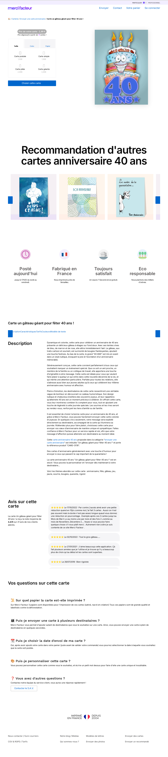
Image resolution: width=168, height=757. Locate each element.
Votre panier (133, 8)
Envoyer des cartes (134, 736)
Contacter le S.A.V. (24, 688)
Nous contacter (15, 736)
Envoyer (104, 8)
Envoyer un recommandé (137, 741)
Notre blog (65, 736)
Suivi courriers (31, 736)
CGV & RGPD (14, 741)
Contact (117, 8)
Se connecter (152, 8)
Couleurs (46, 331)
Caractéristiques (28, 331)
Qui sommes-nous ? (69, 741)
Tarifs (39, 331)
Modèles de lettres (95, 736)
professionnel (151, 2)
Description (14, 331)
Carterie (15, 19)
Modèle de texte (58, 331)
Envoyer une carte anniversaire (32, 19)
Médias (75, 736)
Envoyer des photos (95, 741)
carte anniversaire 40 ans (65, 439)
